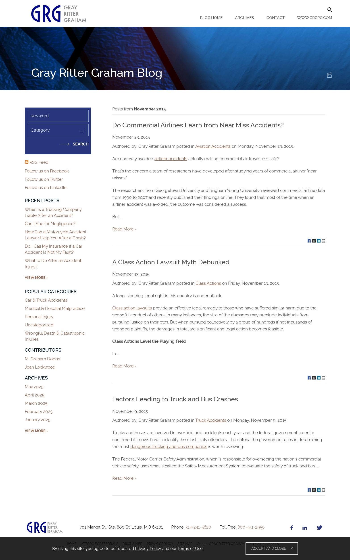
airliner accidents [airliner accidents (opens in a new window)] (170, 158)
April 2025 (34, 395)
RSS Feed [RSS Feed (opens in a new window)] (36, 162)
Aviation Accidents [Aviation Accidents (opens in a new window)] (213, 146)
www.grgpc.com (314, 18)
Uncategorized (39, 325)
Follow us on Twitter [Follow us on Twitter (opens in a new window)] (44, 179)
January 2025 (37, 419)
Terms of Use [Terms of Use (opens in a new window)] (190, 548)
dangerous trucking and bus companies (168, 446)
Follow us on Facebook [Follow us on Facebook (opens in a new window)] (47, 171)
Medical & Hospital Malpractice (55, 308)
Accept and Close (268, 548)
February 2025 (38, 411)
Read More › (124, 229)
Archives (244, 18)
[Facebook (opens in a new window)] (292, 528)
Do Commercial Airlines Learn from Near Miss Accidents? (198, 125)
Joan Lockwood (40, 367)
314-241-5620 (191, 527)
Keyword (40, 115)
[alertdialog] (175, 548)
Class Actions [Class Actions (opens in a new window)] (208, 283)
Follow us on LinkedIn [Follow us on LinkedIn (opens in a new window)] (46, 187)
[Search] (329, 9)
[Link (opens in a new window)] (309, 240)
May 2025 (34, 386)
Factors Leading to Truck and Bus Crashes (175, 399)
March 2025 (36, 403)
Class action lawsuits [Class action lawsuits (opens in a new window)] (132, 308)
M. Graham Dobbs (42, 358)
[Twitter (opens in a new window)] (319, 528)
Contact (276, 18)
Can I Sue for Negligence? (51, 223)
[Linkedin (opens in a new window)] (305, 528)
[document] (132, 548)
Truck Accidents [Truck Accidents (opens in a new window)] (210, 420)
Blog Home (211, 18)
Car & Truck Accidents (46, 300)
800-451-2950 (242, 527)
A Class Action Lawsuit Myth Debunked (170, 262)
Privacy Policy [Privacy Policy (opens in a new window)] (148, 548)
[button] (329, 76)
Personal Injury (39, 316)
